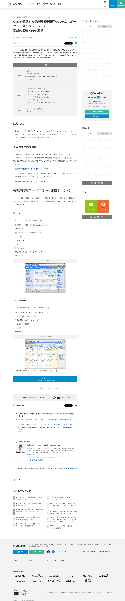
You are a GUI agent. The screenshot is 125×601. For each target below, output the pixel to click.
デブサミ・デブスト (49, 4)
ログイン (96, 116)
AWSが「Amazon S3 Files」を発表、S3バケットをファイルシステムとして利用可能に (63, 505)
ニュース (31, 4)
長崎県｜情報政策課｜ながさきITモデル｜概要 (31, 169)
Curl (15, 43)
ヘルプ (45, 592)
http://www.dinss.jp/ (33, 454)
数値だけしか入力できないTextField (39, 91)
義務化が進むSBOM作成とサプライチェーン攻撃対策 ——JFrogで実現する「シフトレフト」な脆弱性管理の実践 (96, 175)
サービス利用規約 (86, 592)
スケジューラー (33, 82)
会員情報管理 (62, 592)
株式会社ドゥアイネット (34, 448)
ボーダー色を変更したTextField (38, 94)
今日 (90, 26)
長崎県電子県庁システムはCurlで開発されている (42, 76)
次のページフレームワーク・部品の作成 (45, 379)
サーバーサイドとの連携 (34, 109)
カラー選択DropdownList (36, 100)
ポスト (68, 43)
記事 (38, 4)
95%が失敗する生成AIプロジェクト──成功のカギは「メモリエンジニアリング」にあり (29, 511)
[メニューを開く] (4, 4)
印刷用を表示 (18, 405)
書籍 (59, 4)
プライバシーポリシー (99, 592)
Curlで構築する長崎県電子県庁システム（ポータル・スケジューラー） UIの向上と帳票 (45, 424)
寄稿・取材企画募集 (88, 552)
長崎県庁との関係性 (33, 74)
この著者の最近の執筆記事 (35, 460)
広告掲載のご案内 (104, 552)
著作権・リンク (53, 592)
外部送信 (109, 592)
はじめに (29, 71)
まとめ (29, 112)
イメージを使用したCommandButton (39, 97)
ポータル (31, 79)
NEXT (57, 388)
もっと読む (19, 431)
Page (19, 95)
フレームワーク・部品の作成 (36, 88)
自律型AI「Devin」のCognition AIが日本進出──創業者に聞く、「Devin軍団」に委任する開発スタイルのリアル (96, 149)
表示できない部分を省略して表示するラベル (42, 103)
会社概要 (77, 592)
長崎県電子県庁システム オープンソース (30, 181)
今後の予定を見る (97, 217)
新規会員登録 (96, 112)
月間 (104, 26)
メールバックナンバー (97, 106)
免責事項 (70, 592)
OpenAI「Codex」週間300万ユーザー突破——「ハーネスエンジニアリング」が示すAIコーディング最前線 (63, 520)
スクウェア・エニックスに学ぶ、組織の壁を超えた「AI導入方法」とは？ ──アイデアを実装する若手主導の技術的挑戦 (97, 166)
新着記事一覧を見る (97, 183)
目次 (59, 65)
